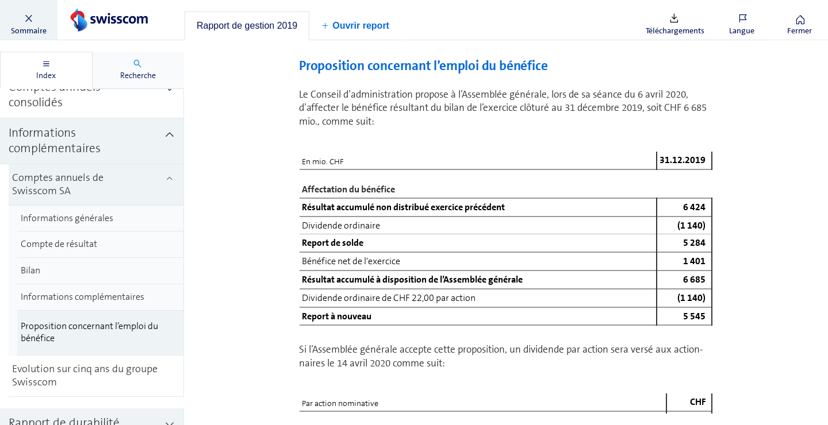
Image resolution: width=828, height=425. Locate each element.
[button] (28, 20)
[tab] (247, 25)
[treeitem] (92, 112)
